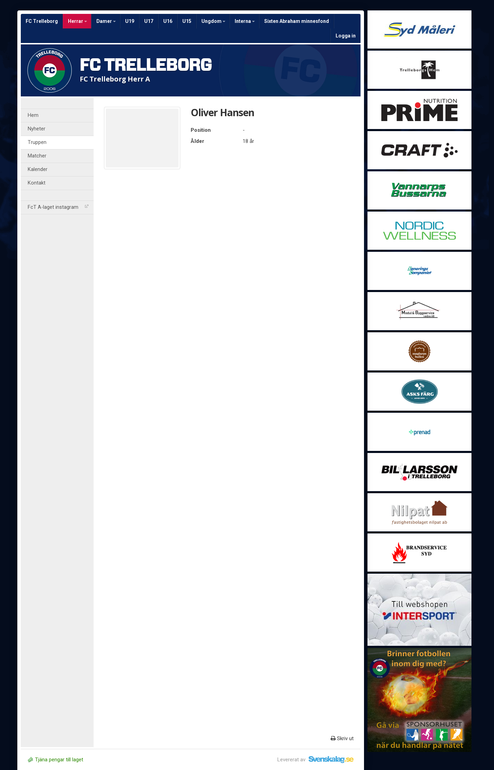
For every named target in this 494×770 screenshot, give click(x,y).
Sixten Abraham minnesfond (296, 21)
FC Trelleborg (42, 21)
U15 (186, 21)
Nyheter (36, 129)
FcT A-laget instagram (58, 207)
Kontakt (36, 183)
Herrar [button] (77, 21)
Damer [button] (106, 21)
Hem (33, 115)
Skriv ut (342, 738)
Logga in (346, 35)
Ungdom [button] (213, 21)
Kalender (37, 169)
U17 (148, 21)
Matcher (37, 156)
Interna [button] (245, 21)
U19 (129, 21)
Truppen (37, 142)
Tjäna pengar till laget (55, 759)
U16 (167, 21)
